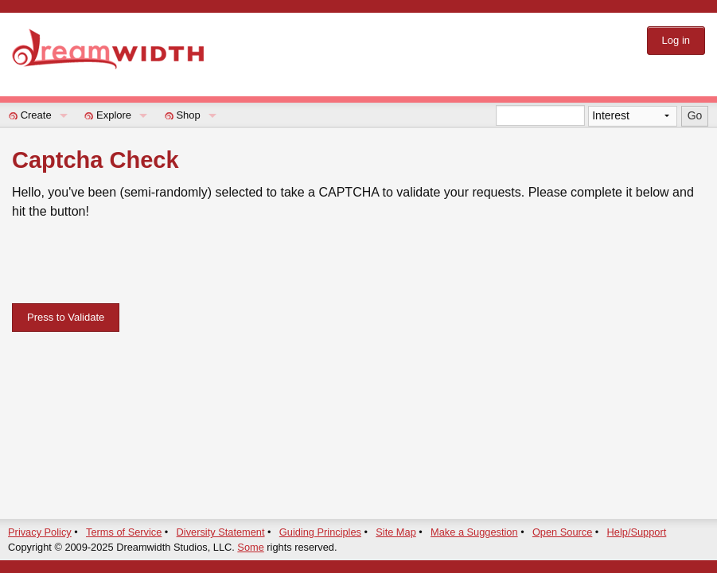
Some (250, 547)
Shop (188, 115)
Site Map (396, 532)
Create (36, 115)
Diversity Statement (221, 532)
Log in (676, 40)
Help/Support (637, 532)
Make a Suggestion (474, 532)
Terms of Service (124, 532)
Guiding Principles (320, 532)
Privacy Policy (40, 532)
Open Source (562, 532)
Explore (113, 115)
